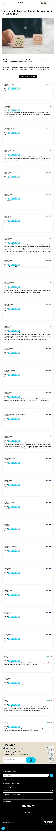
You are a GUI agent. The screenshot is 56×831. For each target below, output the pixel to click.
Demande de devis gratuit (28, 76)
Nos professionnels (8, 801)
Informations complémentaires (11, 797)
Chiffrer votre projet (8, 787)
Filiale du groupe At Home (8, 822)
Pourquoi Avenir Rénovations (11, 783)
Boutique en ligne (7, 779)
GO (51, 775)
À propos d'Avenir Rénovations (11, 794)
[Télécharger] (31, 760)
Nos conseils (6, 790)
